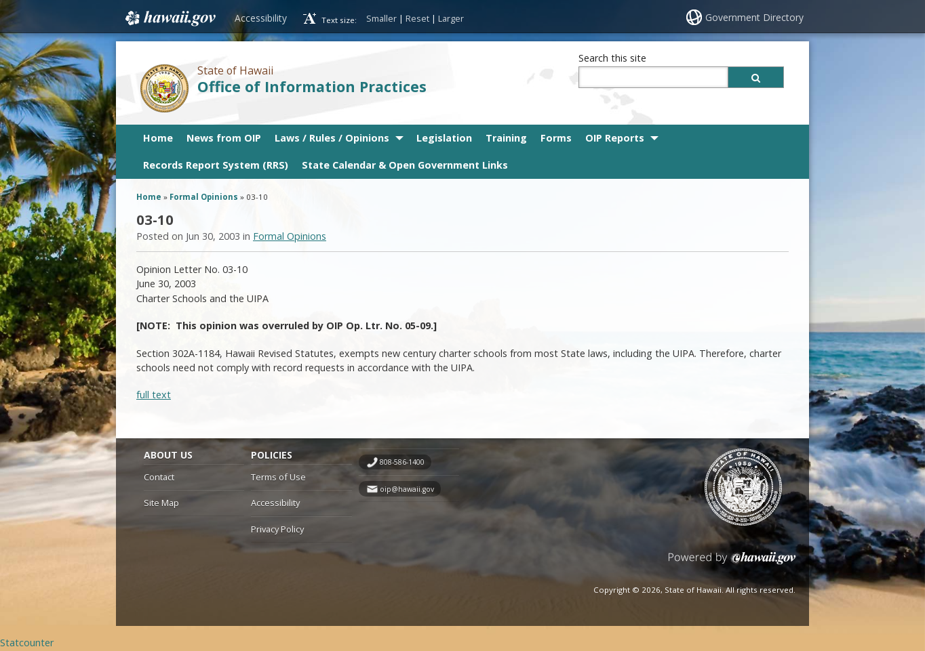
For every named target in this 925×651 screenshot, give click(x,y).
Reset (417, 18)
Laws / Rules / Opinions (332, 137)
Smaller (381, 18)
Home (158, 137)
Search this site (612, 57)
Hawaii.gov (169, 18)
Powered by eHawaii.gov (732, 563)
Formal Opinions (204, 197)
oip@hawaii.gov (407, 489)
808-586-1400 (402, 462)
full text (153, 394)
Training (506, 137)
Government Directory (754, 17)
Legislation (444, 137)
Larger (451, 18)
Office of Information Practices (312, 86)
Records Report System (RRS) (215, 165)
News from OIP (223, 137)
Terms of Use (278, 477)
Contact (159, 477)
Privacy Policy (277, 529)
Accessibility (261, 18)
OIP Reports (614, 137)
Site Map (161, 503)
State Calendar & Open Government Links (405, 165)
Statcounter (27, 642)
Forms (556, 137)
